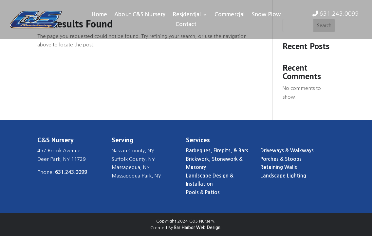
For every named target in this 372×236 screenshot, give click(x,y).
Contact (186, 24)
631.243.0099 (339, 14)
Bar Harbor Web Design (197, 228)
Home (99, 14)
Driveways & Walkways (287, 150)
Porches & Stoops (281, 159)
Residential (187, 14)
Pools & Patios (203, 192)
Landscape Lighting (283, 175)
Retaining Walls (278, 167)
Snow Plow (266, 14)
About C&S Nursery (139, 14)
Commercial (229, 14)
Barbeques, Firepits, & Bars (217, 150)
